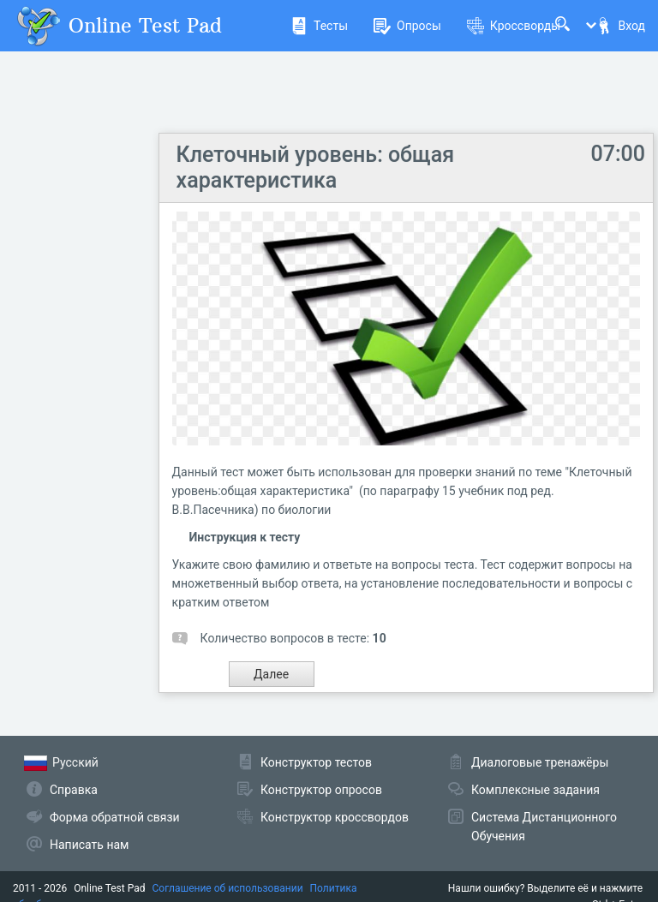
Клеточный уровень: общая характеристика (315, 167)
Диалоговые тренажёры (539, 762)
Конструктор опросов (321, 790)
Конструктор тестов (316, 762)
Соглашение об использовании (228, 888)
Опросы (407, 25)
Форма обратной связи (115, 817)
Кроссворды (513, 25)
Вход (620, 25)
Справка (74, 790)
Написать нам (89, 844)
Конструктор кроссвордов (334, 817)
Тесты (319, 25)
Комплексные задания (535, 790)
